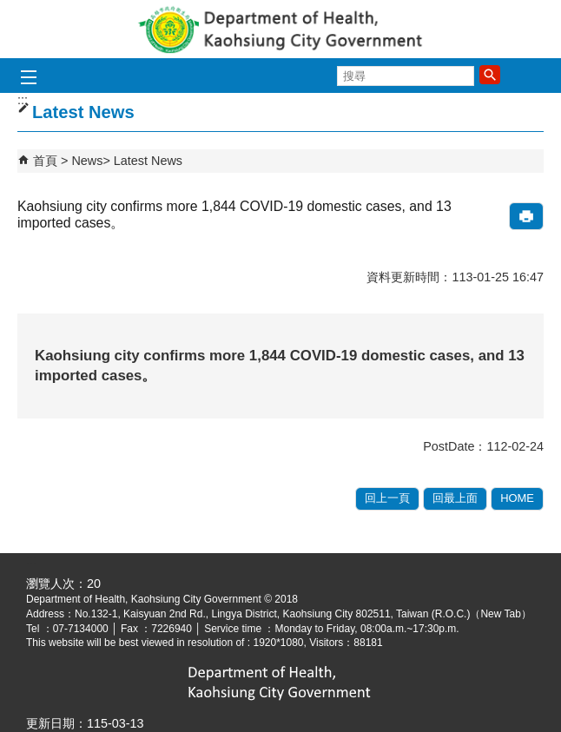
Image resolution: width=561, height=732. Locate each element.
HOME (517, 497)
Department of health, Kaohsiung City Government (280, 29)
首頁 (45, 161)
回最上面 (455, 497)
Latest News (148, 161)
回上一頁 (387, 497)
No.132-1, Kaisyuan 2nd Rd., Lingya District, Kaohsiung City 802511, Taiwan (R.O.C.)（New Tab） (303, 614)
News (86, 161)
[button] (489, 74)
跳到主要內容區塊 (9, 9)
